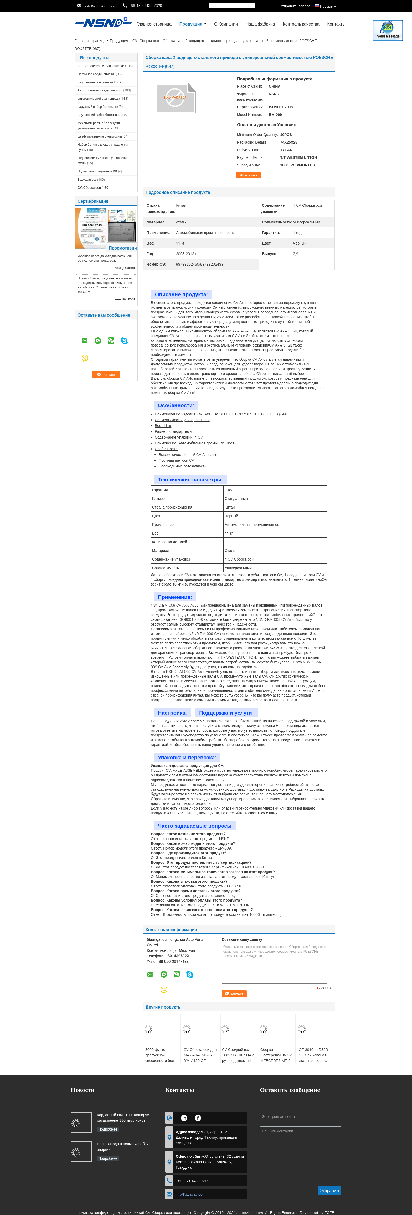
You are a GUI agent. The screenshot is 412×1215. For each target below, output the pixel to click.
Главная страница (154, 23)
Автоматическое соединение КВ (101, 66)
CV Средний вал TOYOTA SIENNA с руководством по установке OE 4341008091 (238, 1060)
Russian (328, 6)
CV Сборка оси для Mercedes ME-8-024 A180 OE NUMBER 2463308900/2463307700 (201, 1060)
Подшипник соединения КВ (97, 171)
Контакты (336, 23)
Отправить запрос (294, 6)
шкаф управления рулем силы (100, 136)
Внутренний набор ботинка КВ (100, 115)
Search (262, 5)
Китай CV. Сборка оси (153, 1212)
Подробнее (107, 1129)
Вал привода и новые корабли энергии (123, 1147)
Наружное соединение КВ (96, 74)
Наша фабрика (260, 23)
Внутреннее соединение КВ (98, 82)
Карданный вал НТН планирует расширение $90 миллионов (124, 1117)
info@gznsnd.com (100, 6)
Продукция (190, 23)
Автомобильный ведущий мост (100, 90)
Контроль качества (301, 23)
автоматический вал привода (99, 98)
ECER (329, 1212)
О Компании (226, 23)
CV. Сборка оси (145, 40)
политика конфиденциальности (104, 1212)
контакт (251, 175)
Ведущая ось (87, 179)
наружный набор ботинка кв (98, 107)
